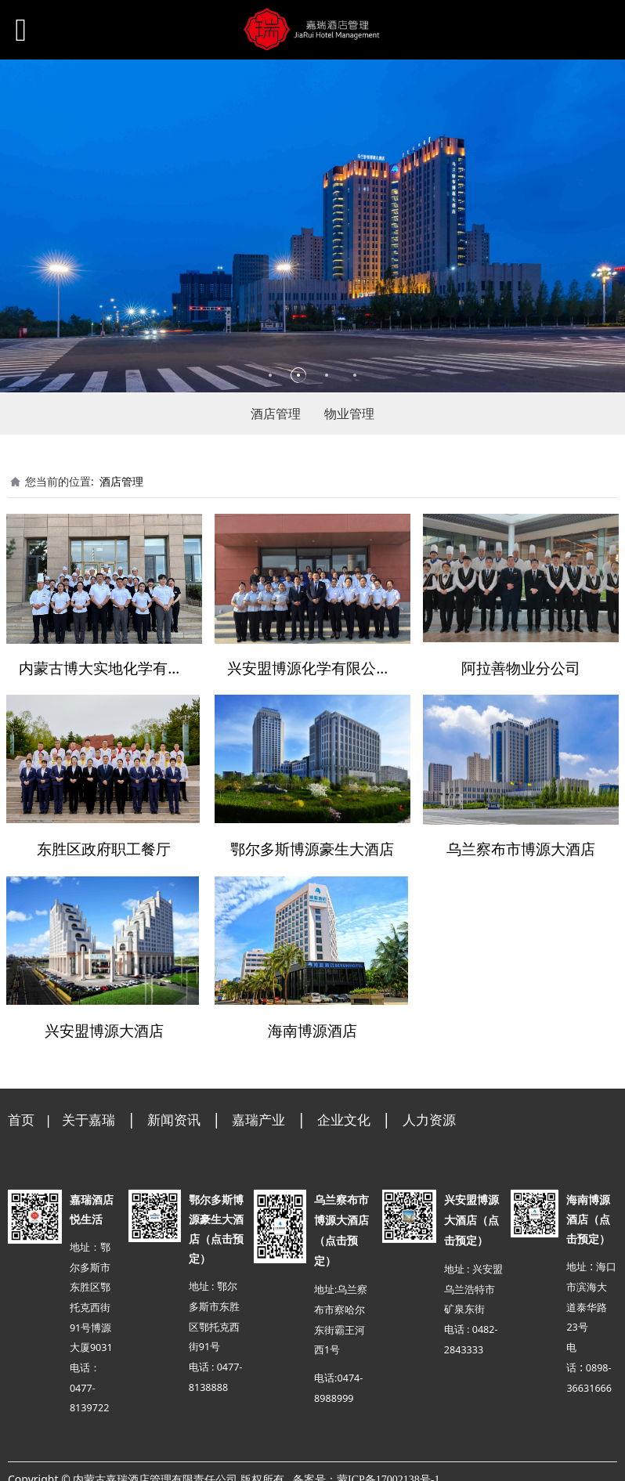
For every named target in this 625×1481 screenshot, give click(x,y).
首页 (21, 1115)
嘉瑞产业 (258, 1115)
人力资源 (429, 1115)
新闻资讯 (174, 1115)
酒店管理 (276, 413)
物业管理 (349, 413)
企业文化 (343, 1115)
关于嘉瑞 (88, 1115)
